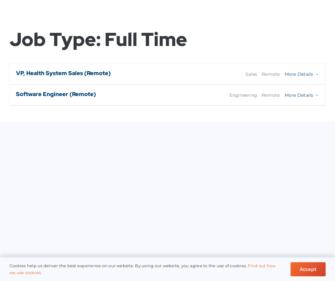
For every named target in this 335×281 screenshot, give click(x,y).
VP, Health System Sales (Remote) (63, 73)
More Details (302, 74)
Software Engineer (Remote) (56, 94)
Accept (308, 269)
